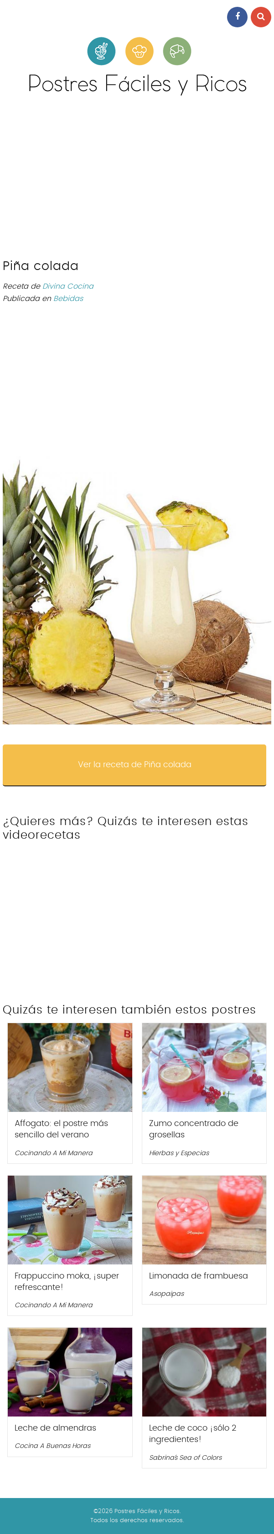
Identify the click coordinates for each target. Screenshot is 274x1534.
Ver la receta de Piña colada (134, 765)
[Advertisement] (137, 181)
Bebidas (68, 298)
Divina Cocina (67, 286)
